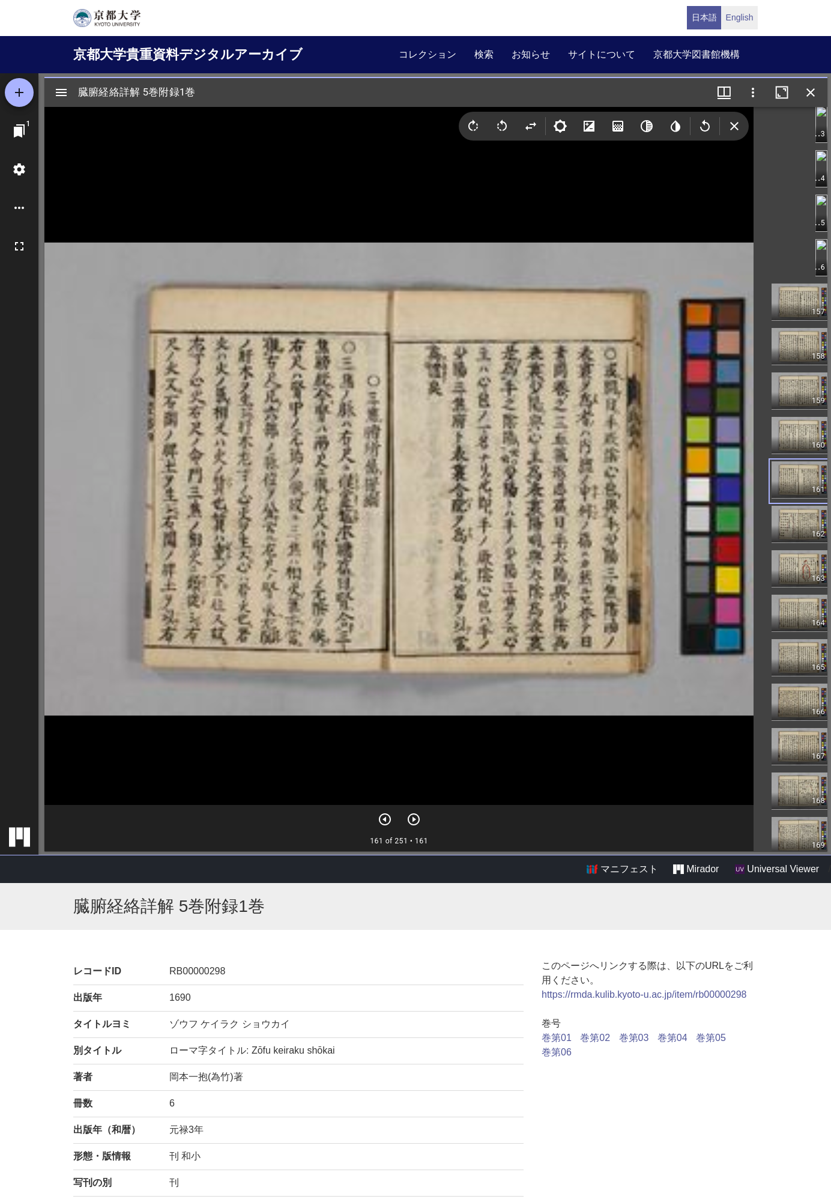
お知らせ (531, 54)
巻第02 (595, 1038)
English (740, 17)
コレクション (427, 54)
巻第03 (634, 1038)
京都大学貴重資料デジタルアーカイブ (188, 54)
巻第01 (557, 1038)
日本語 (704, 17)
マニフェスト (622, 869)
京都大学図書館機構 (696, 54)
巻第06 (557, 1052)
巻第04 (672, 1038)
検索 (484, 54)
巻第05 (711, 1038)
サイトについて (601, 54)
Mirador (696, 869)
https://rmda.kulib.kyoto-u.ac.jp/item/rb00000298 (644, 994)
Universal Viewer (777, 869)
